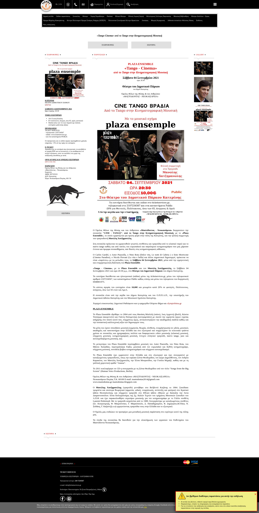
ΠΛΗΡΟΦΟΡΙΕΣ (108, 45)
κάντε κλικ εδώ (50, 162)
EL (57, 4)
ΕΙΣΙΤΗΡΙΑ (151, 45)
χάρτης (48, 105)
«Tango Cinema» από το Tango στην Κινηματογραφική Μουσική (129, 35)
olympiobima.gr (174, 303)
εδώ (145, 507)
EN (61, 4)
